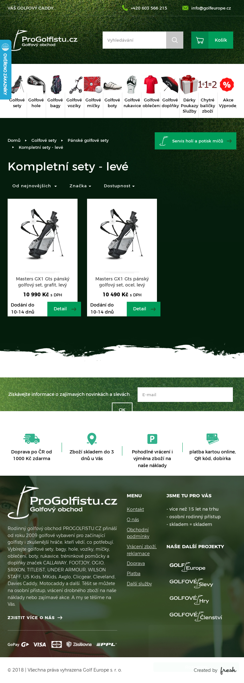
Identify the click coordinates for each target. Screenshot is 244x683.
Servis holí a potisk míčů (197, 140)
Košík (221, 40)
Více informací (176, 654)
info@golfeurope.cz (211, 7)
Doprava (136, 563)
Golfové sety (44, 140)
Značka (80, 185)
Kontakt (135, 509)
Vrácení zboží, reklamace (142, 550)
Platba (133, 573)
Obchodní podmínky (138, 533)
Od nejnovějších (34, 185)
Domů (14, 140)
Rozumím (190, 667)
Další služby (139, 584)
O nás (133, 519)
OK (122, 410)
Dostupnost (119, 185)
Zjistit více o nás (31, 617)
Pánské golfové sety (88, 140)
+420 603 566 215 (149, 7)
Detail (60, 309)
